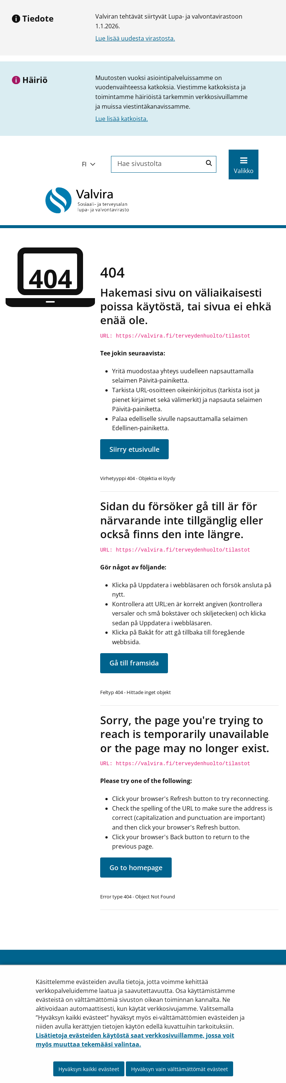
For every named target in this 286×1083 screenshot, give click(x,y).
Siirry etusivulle (134, 449)
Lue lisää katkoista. (121, 119)
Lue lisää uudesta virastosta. (135, 38)
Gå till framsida (134, 662)
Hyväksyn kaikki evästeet (88, 1069)
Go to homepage (135, 867)
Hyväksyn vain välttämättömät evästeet (179, 1069)
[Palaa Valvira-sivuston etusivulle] (87, 200)
